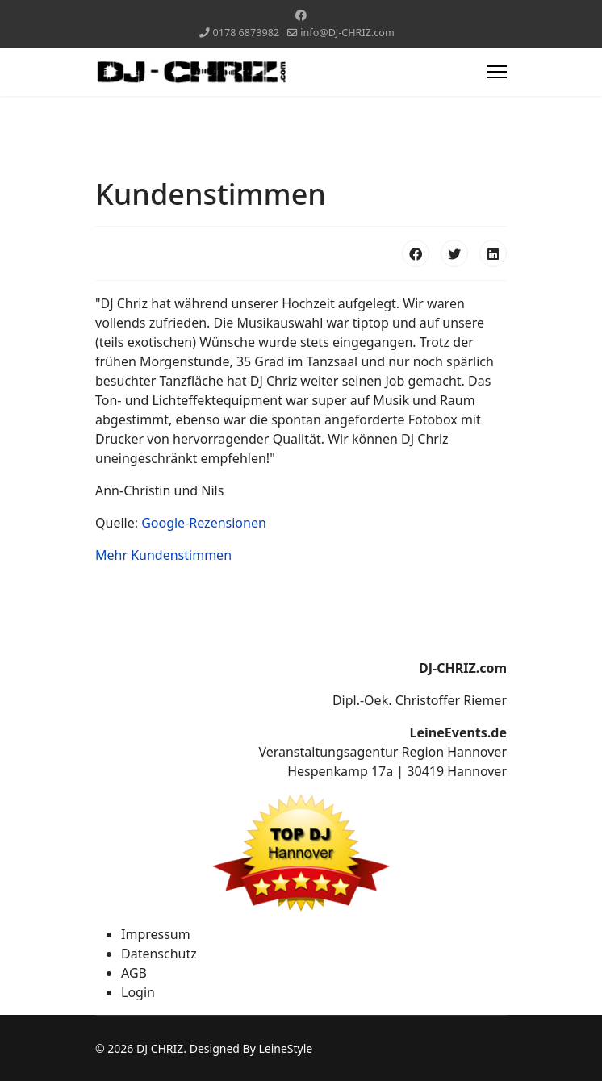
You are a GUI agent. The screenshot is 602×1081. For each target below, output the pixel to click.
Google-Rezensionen (203, 523)
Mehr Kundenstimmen (163, 555)
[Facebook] (301, 15)
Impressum (155, 934)
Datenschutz (159, 953)
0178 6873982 (246, 33)
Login (138, 992)
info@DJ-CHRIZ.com (347, 33)
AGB (134, 973)
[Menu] (497, 72)
